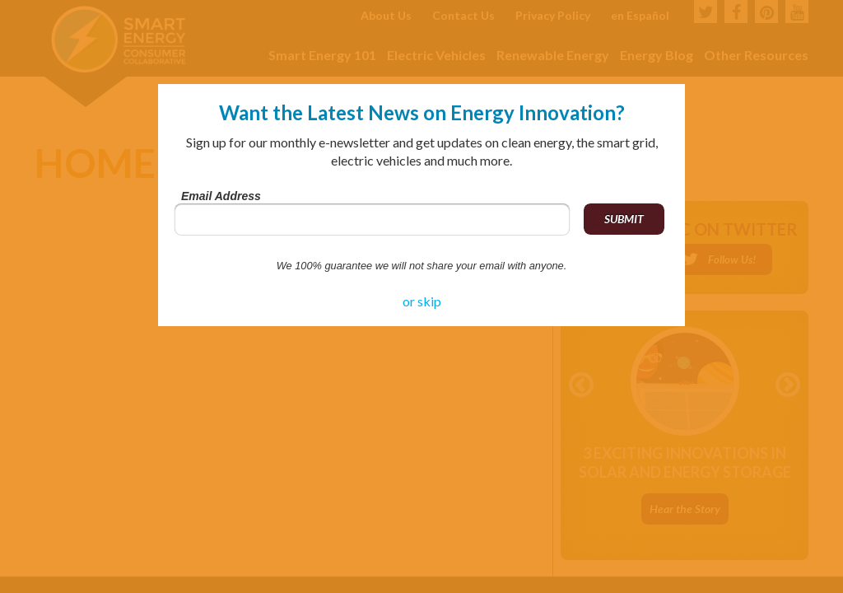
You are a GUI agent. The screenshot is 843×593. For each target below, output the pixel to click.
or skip (422, 301)
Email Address (221, 196)
